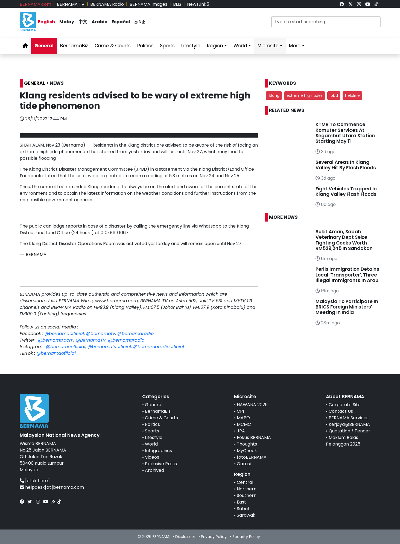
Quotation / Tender (349, 431)
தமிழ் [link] (140, 22)
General (153, 405)
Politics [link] (145, 45)
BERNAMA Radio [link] (107, 4)
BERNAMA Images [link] (148, 4)
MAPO (243, 418)
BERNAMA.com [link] (35, 4)
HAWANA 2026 (252, 405)
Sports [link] (167, 45)
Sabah (243, 508)
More (294, 45)
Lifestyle (153, 437)
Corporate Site (345, 405)
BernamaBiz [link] (74, 45)
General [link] (44, 45)
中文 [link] (82, 22)
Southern (246, 495)
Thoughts (247, 444)
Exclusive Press (161, 464)
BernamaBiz (158, 411)
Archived (154, 470)
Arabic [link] (99, 22)
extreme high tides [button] (305, 95)
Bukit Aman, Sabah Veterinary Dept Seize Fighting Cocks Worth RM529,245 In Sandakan (344, 240)
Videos (152, 457)
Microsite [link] (268, 45)
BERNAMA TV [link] (70, 4)
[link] (342, 4)
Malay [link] (66, 22)
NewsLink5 (198, 4)
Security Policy (246, 536)
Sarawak (246, 515)
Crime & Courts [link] (113, 45)
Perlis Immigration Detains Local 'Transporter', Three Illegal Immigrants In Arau (347, 275)
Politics (152, 424)
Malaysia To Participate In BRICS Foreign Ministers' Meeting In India (347, 307)
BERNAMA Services (349, 418)
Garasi (244, 464)
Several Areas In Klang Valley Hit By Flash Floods (346, 165)
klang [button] (273, 95)
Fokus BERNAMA (254, 437)
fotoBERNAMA (252, 457)
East (241, 502)
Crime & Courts (161, 418)
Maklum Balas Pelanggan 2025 (343, 440)
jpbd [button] (334, 95)
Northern (246, 489)
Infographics (158, 450)
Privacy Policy (214, 536)
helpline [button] (352, 95)
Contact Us (341, 411)
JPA (241, 431)
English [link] (46, 22)
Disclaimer (185, 536)
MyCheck (247, 450)
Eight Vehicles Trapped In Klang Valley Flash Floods (346, 191)
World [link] (240, 45)
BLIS (177, 4)
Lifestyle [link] (190, 45)
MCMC (244, 424)
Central (245, 482)
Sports (152, 431)
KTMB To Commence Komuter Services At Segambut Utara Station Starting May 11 (345, 132)
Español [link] (121, 22)
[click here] (37, 481)
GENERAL (34, 83)
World (151, 444)
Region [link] (215, 45)
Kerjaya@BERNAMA (349, 424)
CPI (240, 411)
